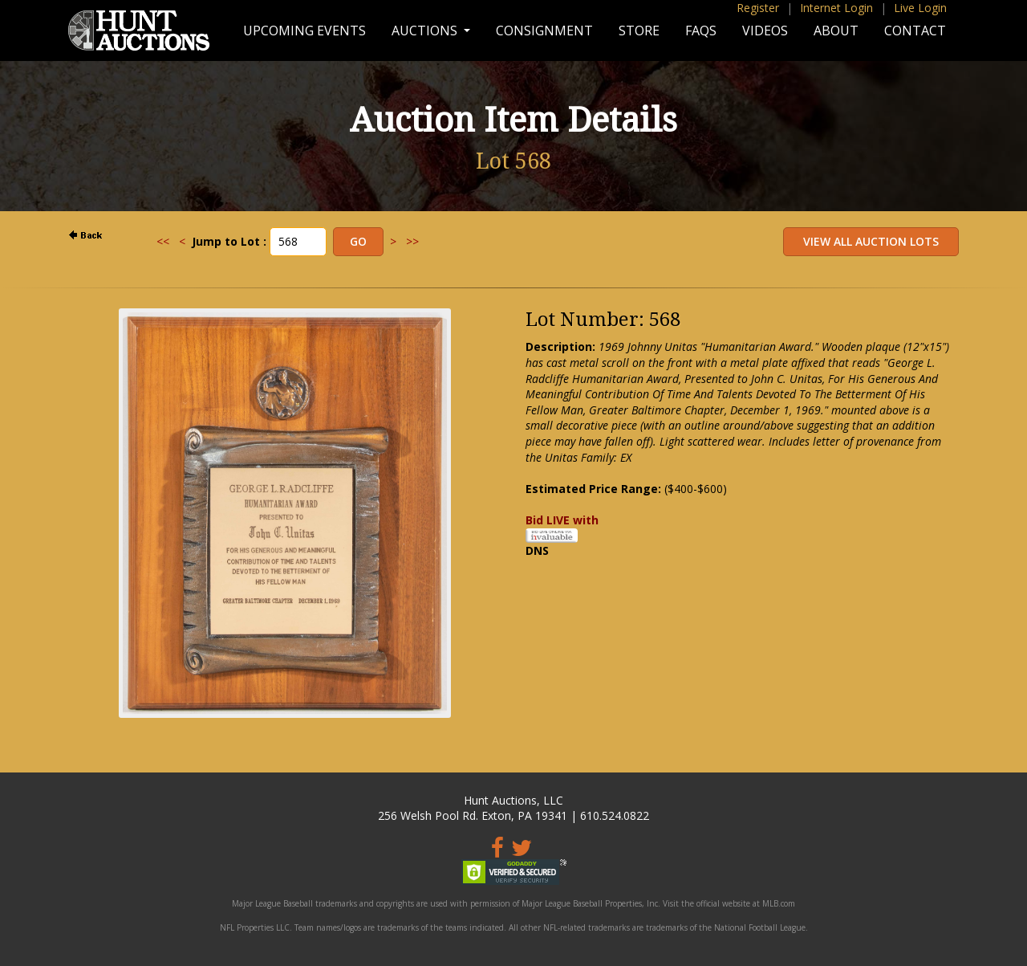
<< (162, 241)
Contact (915, 30)
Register (758, 7)
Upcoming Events (304, 30)
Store (639, 30)
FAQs (700, 30)
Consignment (544, 30)
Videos (765, 30)
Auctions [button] (426, 30)
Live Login (920, 7)
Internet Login (836, 7)
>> (412, 241)
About (836, 30)
